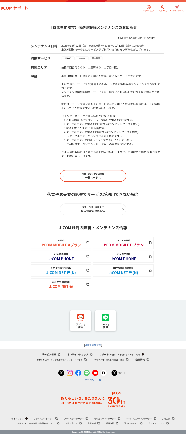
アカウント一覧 (93, 380)
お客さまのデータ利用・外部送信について (36, 423)
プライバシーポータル (44, 418)
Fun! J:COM (59, 359)
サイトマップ (17, 418)
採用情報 (110, 423)
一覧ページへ (93, 175)
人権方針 (166, 418)
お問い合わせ (71, 423)
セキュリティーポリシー (105, 418)
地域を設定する (93, 345)
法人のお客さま (131, 423)
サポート (119, 354)
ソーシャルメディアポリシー (139, 418)
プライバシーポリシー (74, 418)
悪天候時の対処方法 (93, 209)
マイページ (109, 359)
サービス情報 (49, 354)
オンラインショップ (177, 10)
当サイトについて (156, 423)
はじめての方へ (148, 10)
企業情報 (140, 359)
